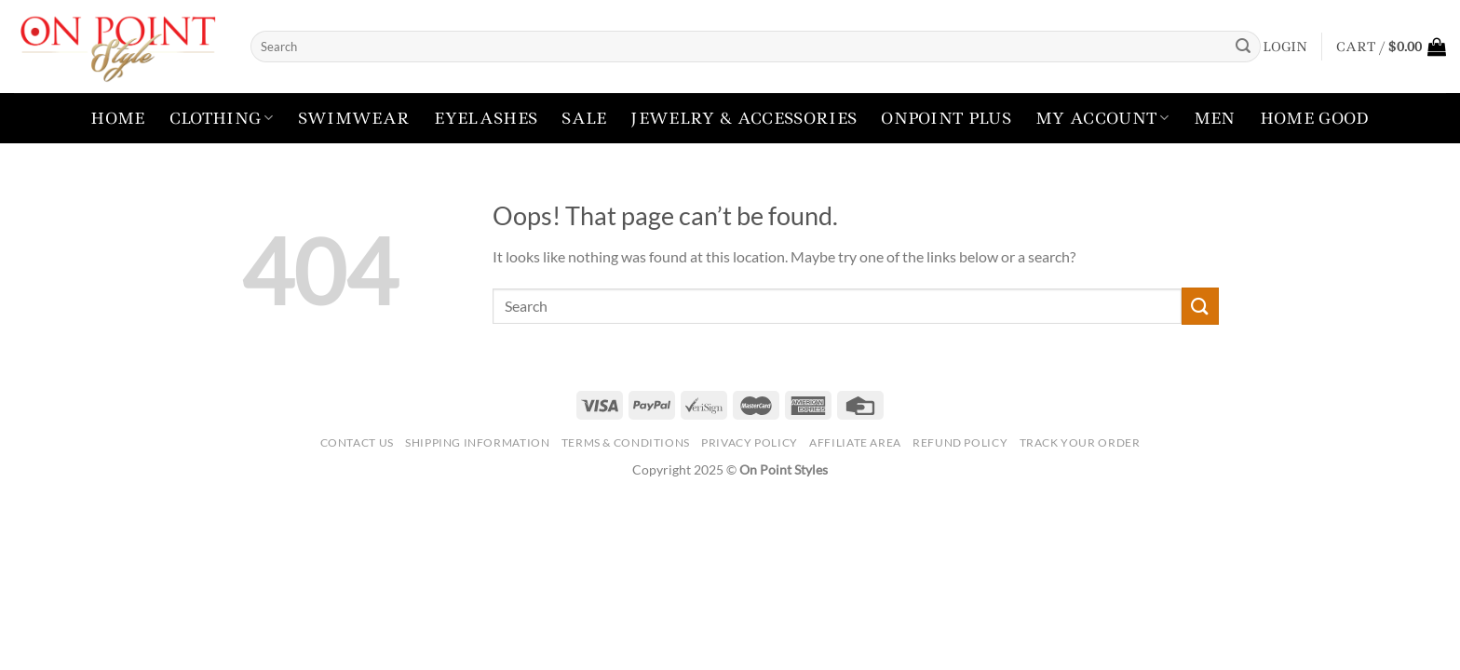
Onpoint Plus (946, 118)
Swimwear (354, 118)
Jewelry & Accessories (743, 118)
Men (1215, 118)
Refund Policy (959, 442)
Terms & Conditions (625, 442)
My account (1102, 118)
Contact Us (357, 442)
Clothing (221, 118)
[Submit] (1243, 46)
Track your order (1080, 442)
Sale (583, 118)
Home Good (1315, 118)
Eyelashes (485, 118)
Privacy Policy (749, 442)
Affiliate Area (855, 442)
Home (117, 118)
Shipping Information (477, 442)
